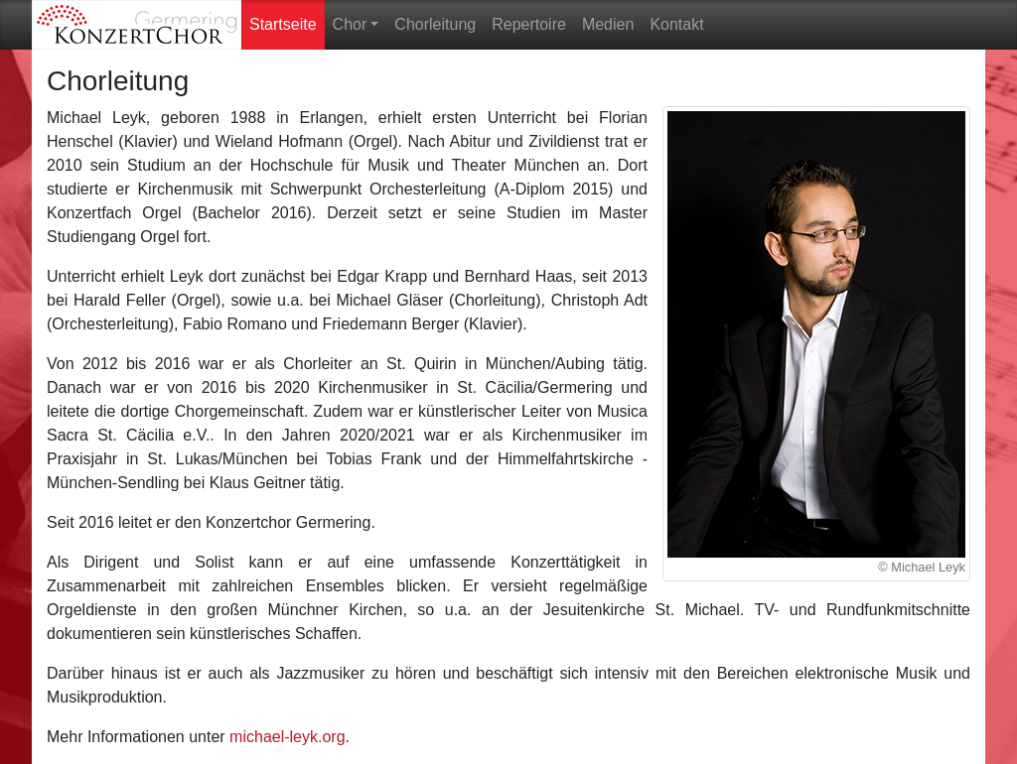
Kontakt (676, 24)
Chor (350, 24)
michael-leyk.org (287, 736)
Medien (608, 24)
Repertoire (529, 24)
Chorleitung (435, 24)
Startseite (287, 20)
